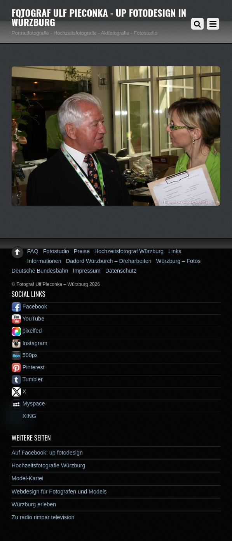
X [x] (19, 391)
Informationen (44, 261)
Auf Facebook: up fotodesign (47, 452)
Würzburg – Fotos (178, 261)
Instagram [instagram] (29, 343)
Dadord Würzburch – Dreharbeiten (109, 261)
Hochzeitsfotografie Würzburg (48, 465)
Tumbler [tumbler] (27, 379)
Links (174, 251)
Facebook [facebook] (29, 306)
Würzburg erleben (34, 504)
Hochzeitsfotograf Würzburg (129, 251)
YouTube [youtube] (28, 318)
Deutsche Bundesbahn (40, 271)
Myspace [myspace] (28, 403)
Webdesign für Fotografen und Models (59, 491)
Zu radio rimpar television (43, 517)
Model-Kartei (28, 478)
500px (25, 355)
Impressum (86, 271)
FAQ (32, 251)
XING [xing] (24, 416)
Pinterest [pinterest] (28, 367)
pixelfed (27, 331)
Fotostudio (56, 251)
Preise (82, 251)
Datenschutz (120, 271)
